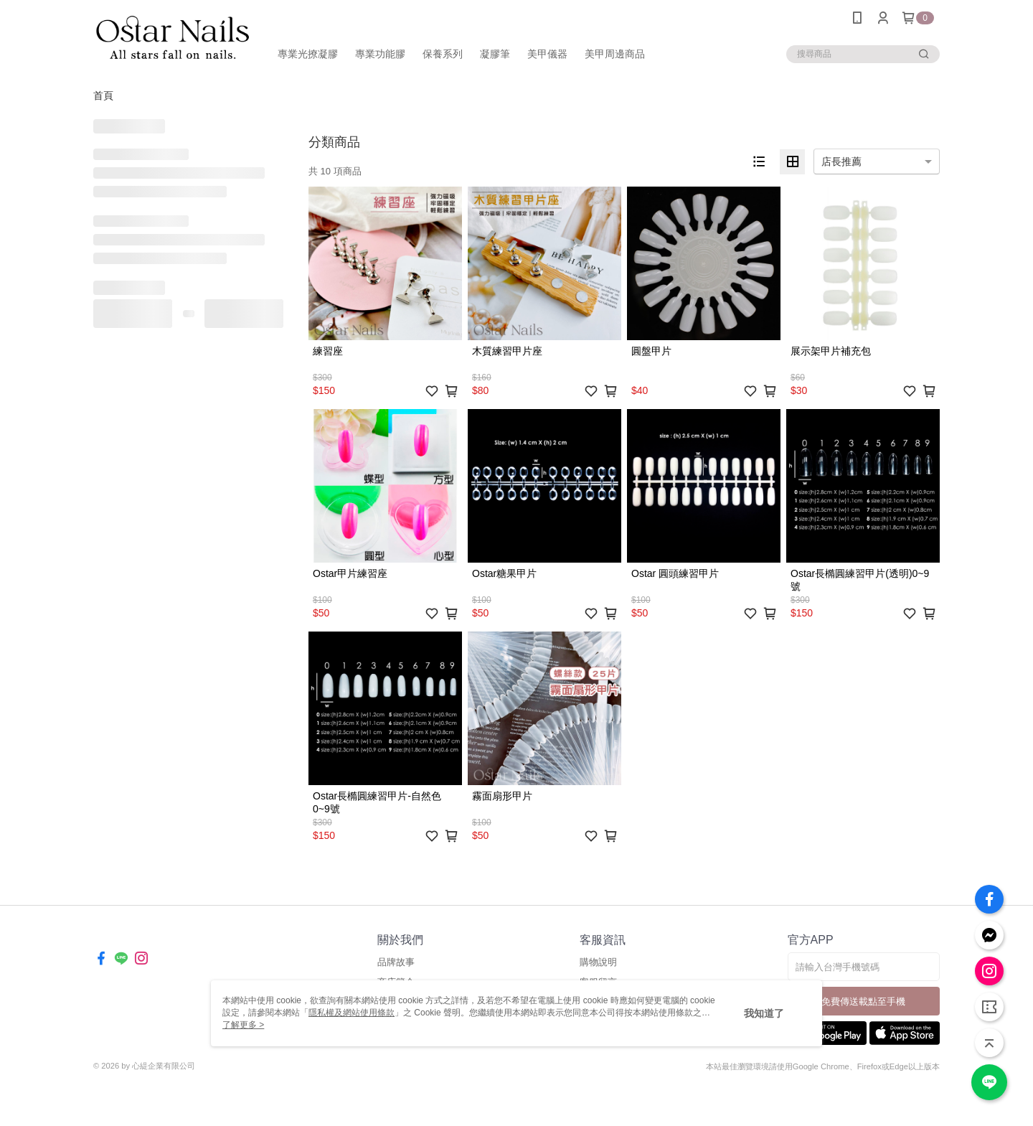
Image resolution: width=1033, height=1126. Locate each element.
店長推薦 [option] (841, 161)
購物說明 (598, 962)
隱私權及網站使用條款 (351, 1013)
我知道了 (764, 1013)
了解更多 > (243, 1025)
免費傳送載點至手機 (863, 1001)
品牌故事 (396, 962)
